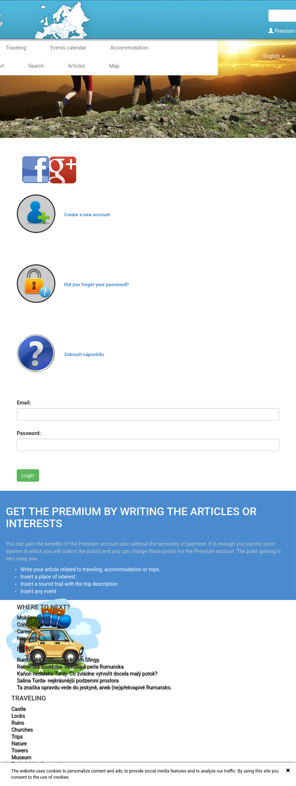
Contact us (29, 624)
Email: (24, 403)
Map (114, 66)
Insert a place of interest (47, 577)
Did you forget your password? (96, 284)
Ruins (17, 723)
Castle (18, 709)
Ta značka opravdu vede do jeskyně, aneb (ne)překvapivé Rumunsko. (94, 687)
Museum (21, 757)
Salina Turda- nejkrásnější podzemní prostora (67, 680)
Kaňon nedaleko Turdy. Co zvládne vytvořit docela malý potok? (87, 673)
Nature (19, 743)
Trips (17, 736)
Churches (22, 729)
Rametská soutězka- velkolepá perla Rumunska (70, 667)
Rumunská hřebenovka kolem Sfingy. (58, 660)
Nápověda (28, 638)
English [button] (274, 56)
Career (24, 631)
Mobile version (33, 617)
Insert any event (38, 591)
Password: (29, 433)
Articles (76, 66)
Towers (19, 750)
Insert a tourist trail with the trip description (69, 584)
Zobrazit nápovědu (84, 354)
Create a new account (87, 214)
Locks (18, 716)
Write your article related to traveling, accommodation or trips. (90, 569)
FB (35, 169)
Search (36, 66)
